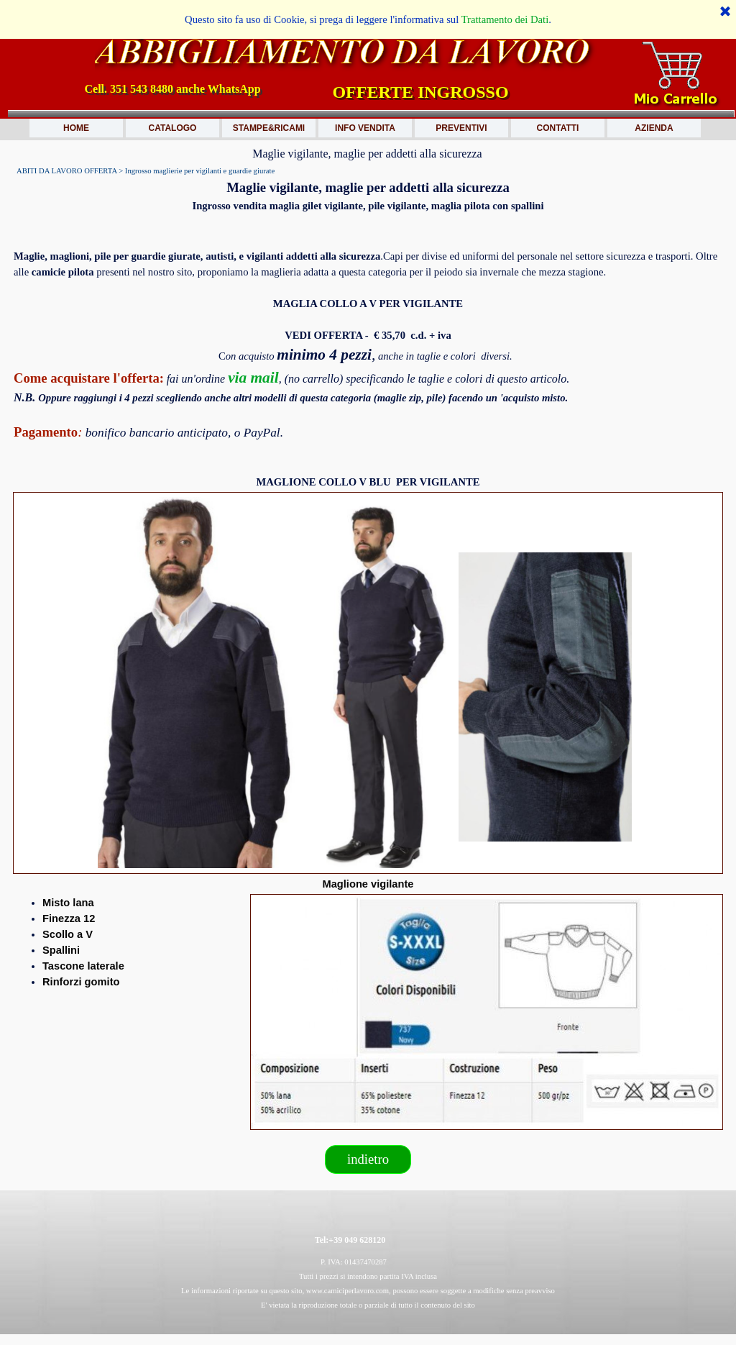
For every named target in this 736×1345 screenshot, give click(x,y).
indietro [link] (368, 1159)
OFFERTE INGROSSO (420, 92)
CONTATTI (558, 128)
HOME (76, 128)
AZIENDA (654, 128)
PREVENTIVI (461, 128)
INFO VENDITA (365, 128)
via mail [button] (253, 377)
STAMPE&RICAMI (269, 128)
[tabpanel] (368, 196)
